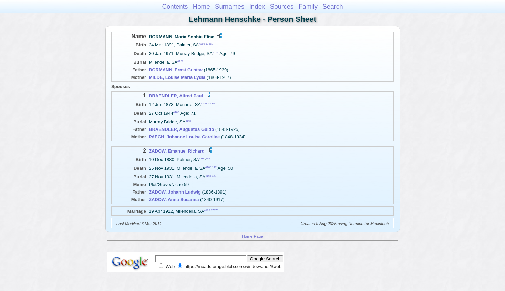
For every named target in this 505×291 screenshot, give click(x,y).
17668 (209, 43)
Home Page (252, 236)
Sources (282, 6)
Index (257, 6)
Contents (175, 6)
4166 (202, 43)
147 (208, 158)
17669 (211, 103)
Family (308, 6)
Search (332, 6)
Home (201, 6)
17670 (214, 210)
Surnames (229, 6)
